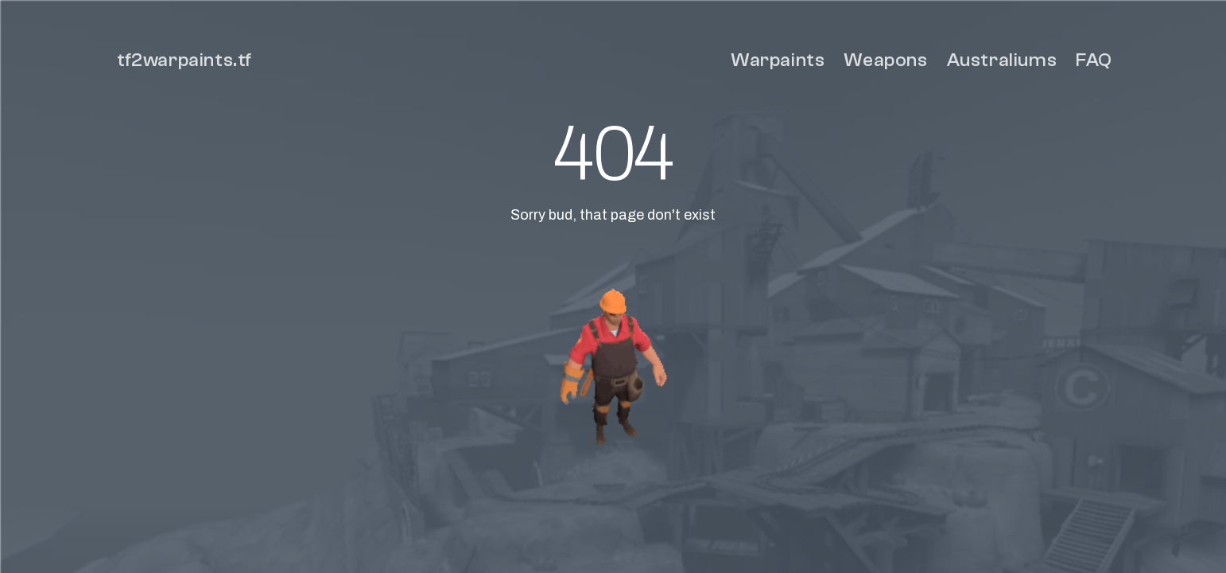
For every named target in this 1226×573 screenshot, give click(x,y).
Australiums (1002, 60)
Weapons (885, 60)
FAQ (1094, 60)
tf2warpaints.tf (184, 60)
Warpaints (777, 60)
